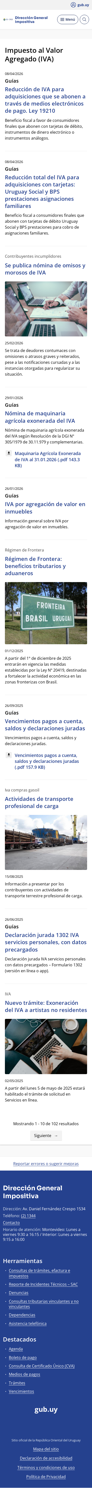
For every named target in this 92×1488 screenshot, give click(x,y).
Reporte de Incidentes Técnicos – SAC (43, 1284)
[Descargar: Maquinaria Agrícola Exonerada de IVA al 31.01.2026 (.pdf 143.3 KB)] (46, 459)
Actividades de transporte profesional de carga (39, 802)
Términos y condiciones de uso (46, 1467)
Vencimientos (21, 1391)
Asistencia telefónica (28, 1323)
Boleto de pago (23, 1357)
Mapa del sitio (46, 1449)
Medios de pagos (24, 1374)
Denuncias (18, 1292)
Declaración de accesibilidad (46, 1458)
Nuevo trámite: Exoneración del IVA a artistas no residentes (46, 1006)
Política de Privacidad (46, 1476)
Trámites (17, 1383)
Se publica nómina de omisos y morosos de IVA (45, 268)
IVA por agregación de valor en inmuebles (45, 507)
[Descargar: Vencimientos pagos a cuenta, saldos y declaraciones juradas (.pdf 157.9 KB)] (46, 761)
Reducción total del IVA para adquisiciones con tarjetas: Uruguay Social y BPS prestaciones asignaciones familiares (42, 191)
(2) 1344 (28, 1215)
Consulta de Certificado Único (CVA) (42, 1366)
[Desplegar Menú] (67, 19)
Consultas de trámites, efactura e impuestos (39, 1273)
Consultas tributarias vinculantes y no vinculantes (44, 1304)
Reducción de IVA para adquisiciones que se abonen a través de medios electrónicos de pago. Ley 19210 (45, 99)
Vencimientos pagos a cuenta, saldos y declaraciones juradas (45, 724)
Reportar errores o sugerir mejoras (46, 1163)
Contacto (11, 1222)
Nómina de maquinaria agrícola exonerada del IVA (40, 416)
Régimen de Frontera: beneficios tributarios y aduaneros (35, 566)
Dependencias (22, 1315)
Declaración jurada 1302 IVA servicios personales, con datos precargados (46, 942)
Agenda (16, 1349)
